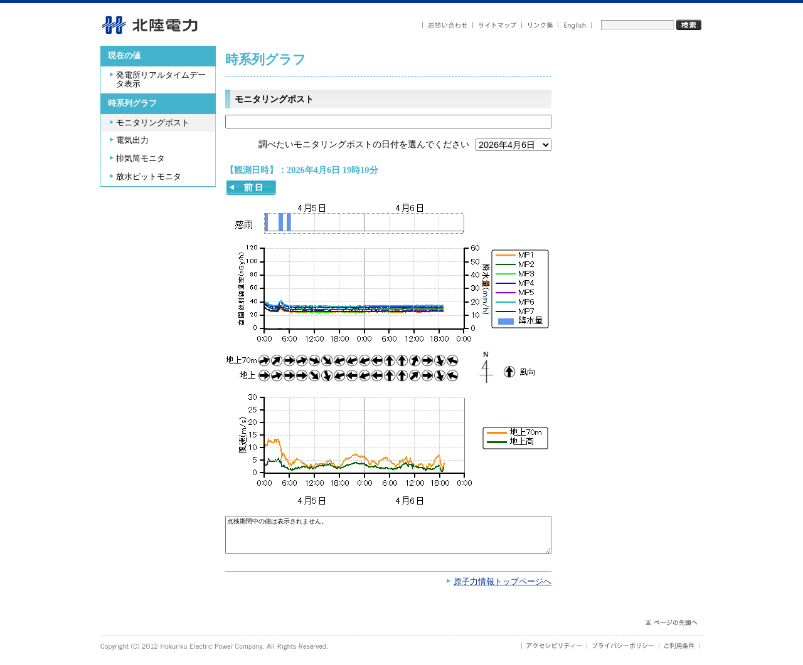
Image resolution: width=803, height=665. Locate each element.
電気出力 (132, 140)
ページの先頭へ (671, 629)
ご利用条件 (679, 652)
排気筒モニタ (140, 158)
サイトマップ (497, 25)
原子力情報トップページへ (502, 588)
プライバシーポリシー (623, 652)
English (575, 25)
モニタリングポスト (152, 122)
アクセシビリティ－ (554, 652)
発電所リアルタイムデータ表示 (161, 80)
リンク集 (540, 25)
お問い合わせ (447, 25)
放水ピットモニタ (148, 176)
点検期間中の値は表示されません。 (388, 538)
